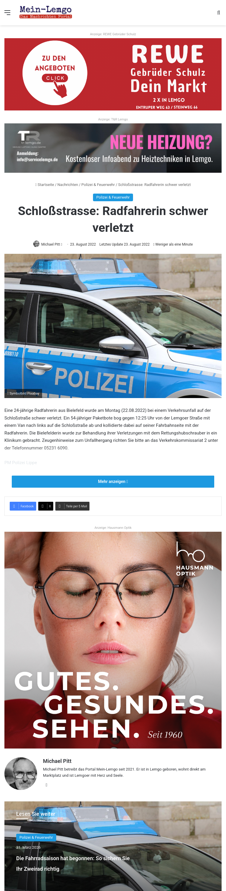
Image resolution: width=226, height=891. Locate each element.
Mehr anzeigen (113, 481)
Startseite (44, 184)
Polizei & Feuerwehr (98, 184)
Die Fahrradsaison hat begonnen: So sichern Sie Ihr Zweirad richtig (72, 865)
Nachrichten (67, 184)
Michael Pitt (57, 761)
